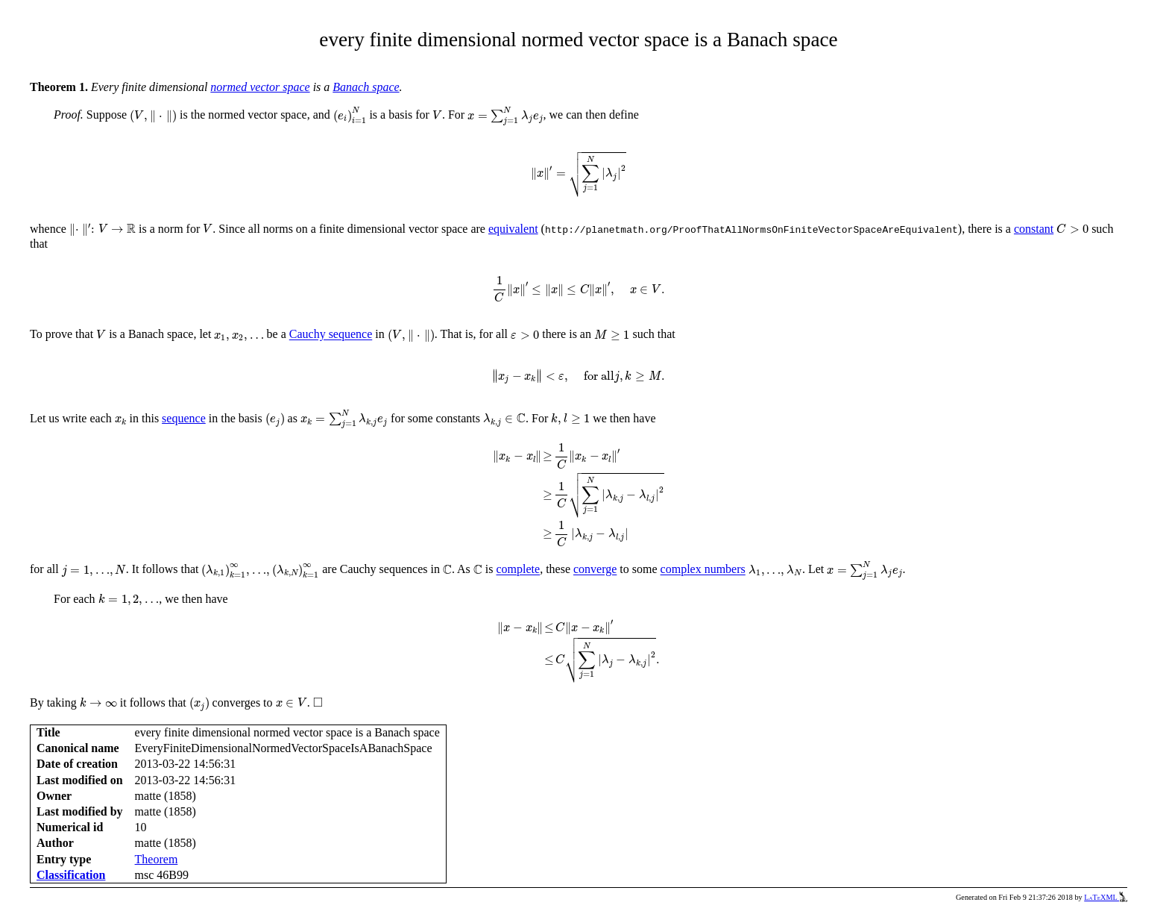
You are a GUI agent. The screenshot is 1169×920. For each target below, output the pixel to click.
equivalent (513, 228)
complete (519, 569)
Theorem (156, 859)
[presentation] (153, 116)
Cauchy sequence (331, 334)
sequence (184, 418)
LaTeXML (1105, 897)
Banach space (366, 87)
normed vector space (259, 87)
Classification (71, 875)
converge (595, 569)
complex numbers (703, 569)
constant (1033, 228)
